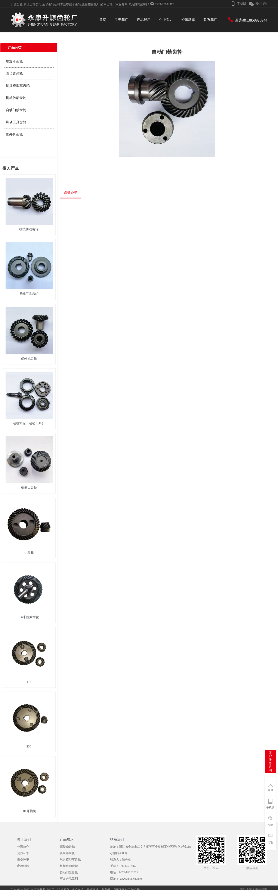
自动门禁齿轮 (16, 110)
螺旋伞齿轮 (14, 61)
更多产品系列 (69, 878)
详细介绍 (70, 193)
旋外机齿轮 (14, 134)
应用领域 (23, 866)
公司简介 (23, 846)
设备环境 (23, 859)
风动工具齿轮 (16, 122)
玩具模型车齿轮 (18, 85)
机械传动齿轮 (16, 98)
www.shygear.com (131, 878)
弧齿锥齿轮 (14, 73)
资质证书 (23, 853)
